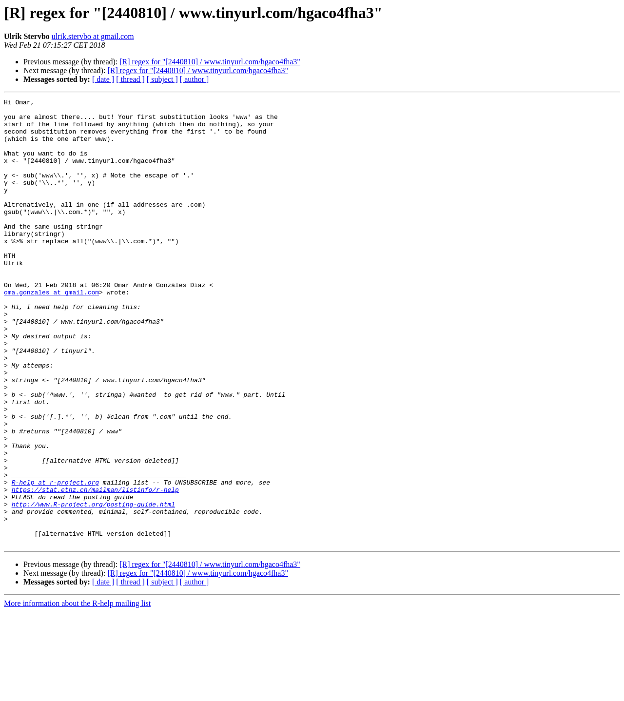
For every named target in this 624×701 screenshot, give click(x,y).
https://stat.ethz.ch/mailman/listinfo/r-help (95, 568)
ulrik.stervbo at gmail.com (93, 36)
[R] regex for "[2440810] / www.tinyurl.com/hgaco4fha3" (209, 62)
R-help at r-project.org (55, 559)
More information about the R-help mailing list (77, 692)
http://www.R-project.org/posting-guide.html (93, 586)
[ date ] (103, 79)
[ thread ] (130, 79)
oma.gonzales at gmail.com (51, 331)
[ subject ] (162, 79)
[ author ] (194, 79)
